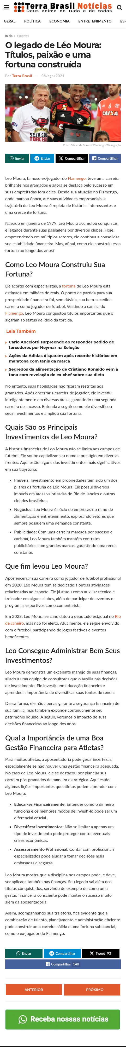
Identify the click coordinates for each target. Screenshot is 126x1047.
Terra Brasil (22, 76)
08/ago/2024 (52, 76)
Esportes (23, 36)
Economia (59, 21)
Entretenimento (94, 21)
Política (32, 21)
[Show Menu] (6, 7)
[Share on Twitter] (72, 159)
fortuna (69, 286)
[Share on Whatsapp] (17, 159)
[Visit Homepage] (63, 7)
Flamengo (77, 178)
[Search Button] (119, 7)
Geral (9, 21)
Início (9, 36)
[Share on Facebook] (105, 159)
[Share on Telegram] (42, 159)
